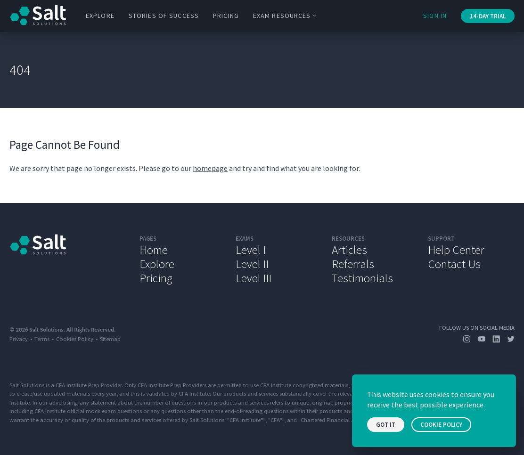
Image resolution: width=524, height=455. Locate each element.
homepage (210, 168)
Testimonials (362, 277)
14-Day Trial (488, 16)
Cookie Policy (441, 425)
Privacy (18, 338)
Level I (251, 249)
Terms (41, 338)
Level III (253, 277)
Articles (349, 249)
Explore (100, 15)
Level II (252, 263)
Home (153, 249)
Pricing (226, 15)
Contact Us (454, 263)
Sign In (435, 15)
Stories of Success (164, 15)
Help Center (456, 249)
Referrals (353, 263)
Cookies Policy (74, 338)
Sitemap (110, 338)
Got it (385, 425)
